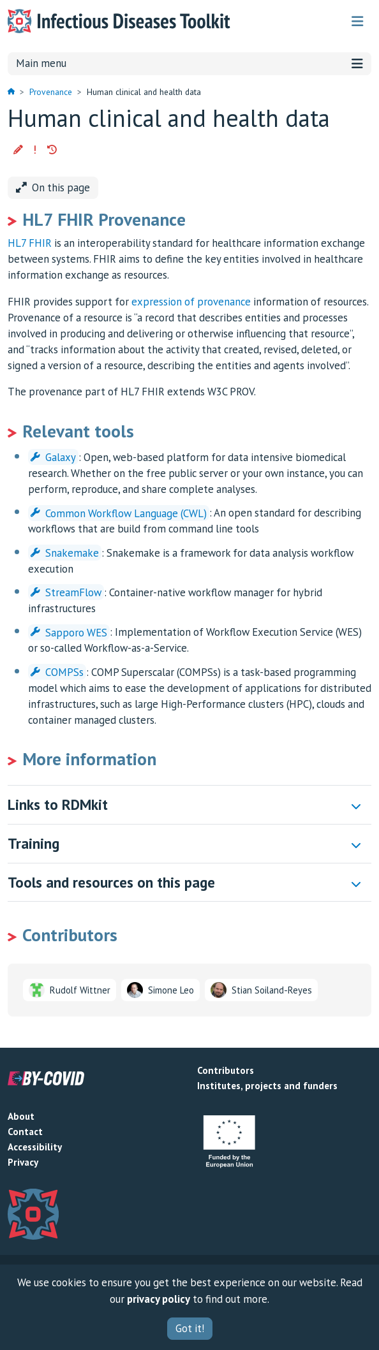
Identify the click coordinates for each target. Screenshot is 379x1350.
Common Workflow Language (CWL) (119, 513)
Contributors (225, 1070)
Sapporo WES (69, 632)
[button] (18, 150)
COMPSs (57, 672)
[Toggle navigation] (357, 21)
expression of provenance (191, 302)
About (21, 1116)
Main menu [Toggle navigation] (189, 63)
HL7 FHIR (30, 243)
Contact (25, 1132)
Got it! (189, 1328)
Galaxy (53, 457)
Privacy (23, 1162)
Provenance (50, 92)
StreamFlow (66, 592)
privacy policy (158, 1299)
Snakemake (65, 553)
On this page (53, 187)
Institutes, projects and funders (267, 1086)
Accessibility (35, 1147)
